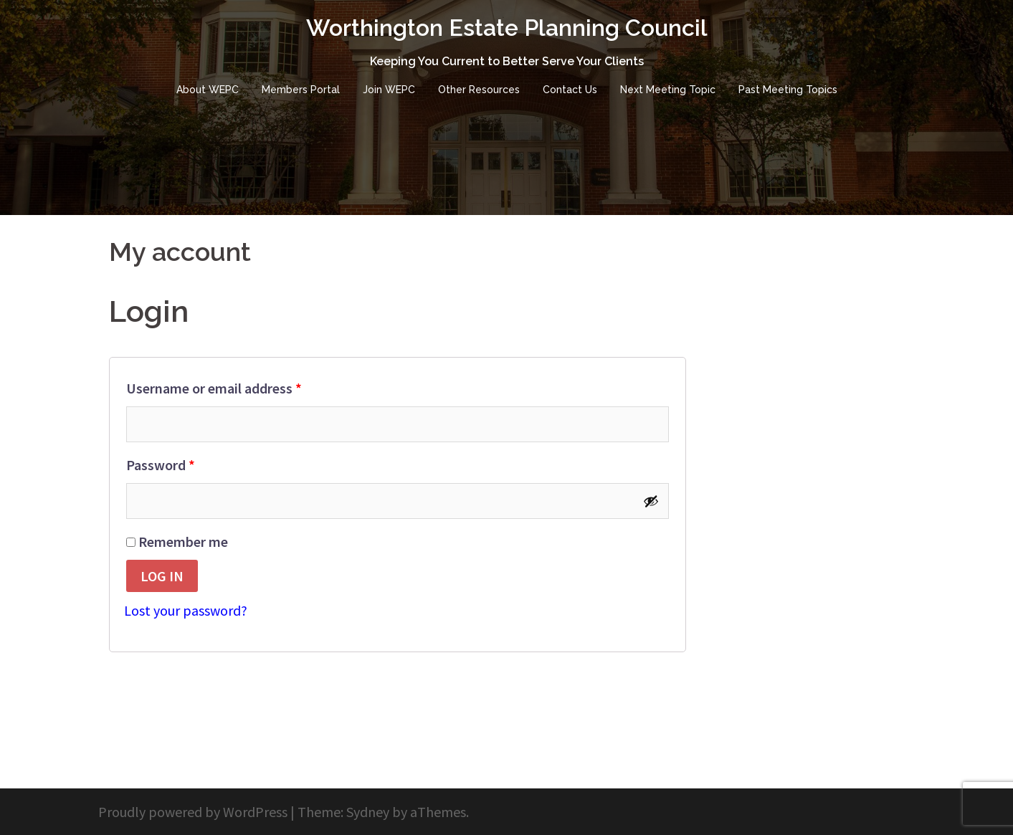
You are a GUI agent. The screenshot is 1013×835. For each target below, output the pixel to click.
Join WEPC (389, 89)
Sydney (367, 812)
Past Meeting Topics (787, 89)
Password (187, 462)
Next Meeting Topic (667, 89)
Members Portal (301, 89)
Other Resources (479, 89)
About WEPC (207, 89)
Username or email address (241, 385)
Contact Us (570, 89)
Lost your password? (185, 610)
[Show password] (651, 501)
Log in (162, 576)
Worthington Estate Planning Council (507, 27)
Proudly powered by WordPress (192, 812)
